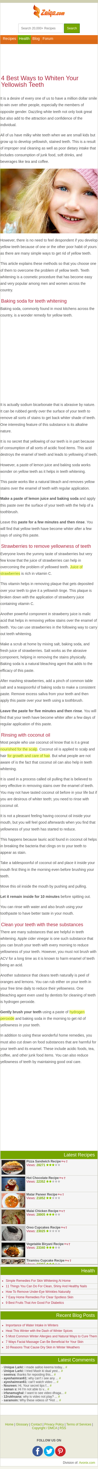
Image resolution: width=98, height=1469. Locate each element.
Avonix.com (87, 1463)
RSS (63, 1428)
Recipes (9, 38)
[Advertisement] (49, 58)
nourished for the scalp (18, 749)
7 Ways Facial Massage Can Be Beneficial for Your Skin (44, 1342)
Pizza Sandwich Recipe (43, 1161)
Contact (36, 1424)
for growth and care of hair (28, 756)
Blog (36, 38)
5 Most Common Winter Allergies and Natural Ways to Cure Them (51, 1336)
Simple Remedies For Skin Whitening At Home (38, 1281)
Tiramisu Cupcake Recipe (45, 1260)
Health (24, 38)
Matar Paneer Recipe (41, 1194)
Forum (48, 38)
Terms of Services (78, 1424)
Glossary (22, 1424)
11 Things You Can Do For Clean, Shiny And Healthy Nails (46, 1286)
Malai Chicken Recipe (42, 1211)
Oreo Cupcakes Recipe (43, 1227)
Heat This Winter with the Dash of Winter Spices (39, 1331)
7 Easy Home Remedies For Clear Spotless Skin (39, 1297)
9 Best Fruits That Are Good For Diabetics (35, 1303)
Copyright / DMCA (44, 1428)
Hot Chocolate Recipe (42, 1178)
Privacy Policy (54, 1424)
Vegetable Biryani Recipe (45, 1244)
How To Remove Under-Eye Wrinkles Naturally (38, 1292)
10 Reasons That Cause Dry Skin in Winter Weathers (43, 1347)
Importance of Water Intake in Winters (32, 1325)
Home (9, 1424)
